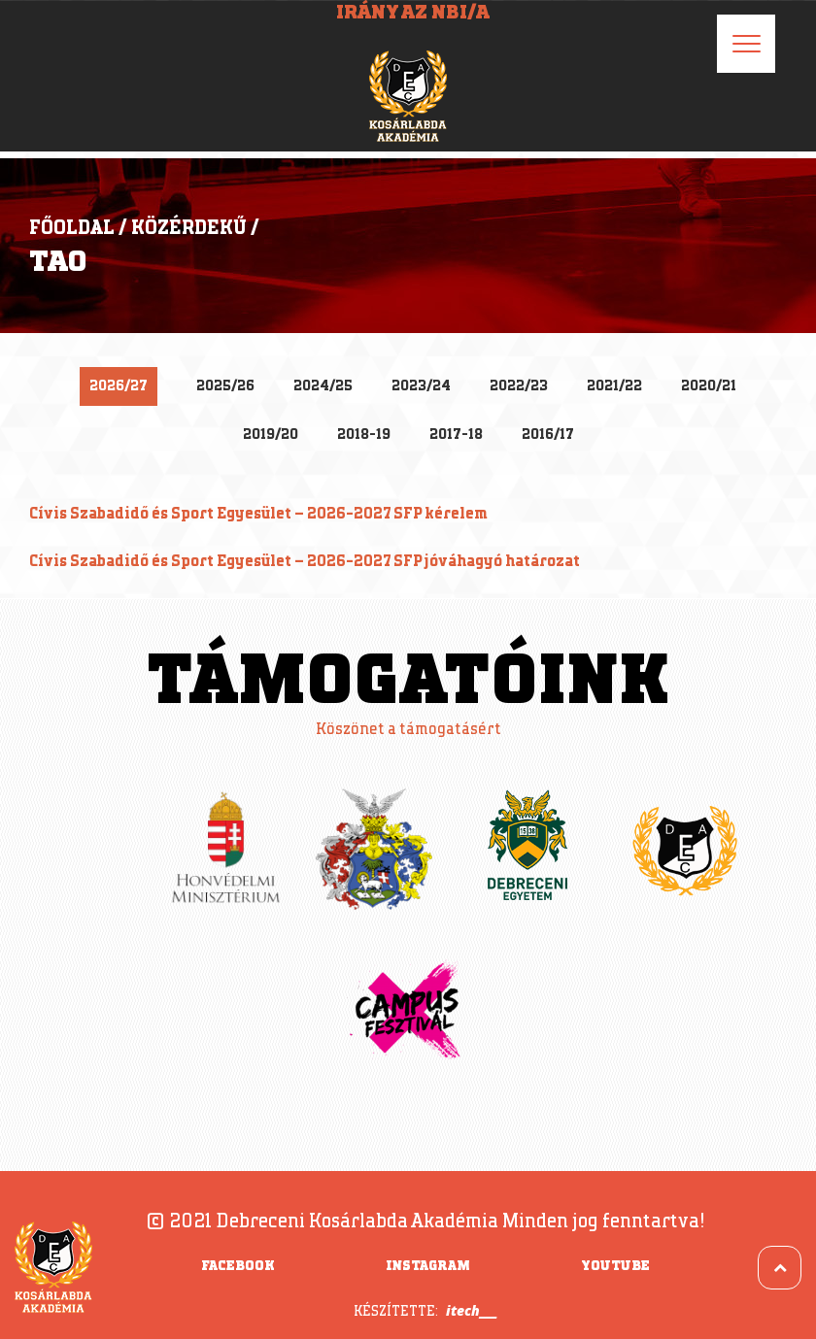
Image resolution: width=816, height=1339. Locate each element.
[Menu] (746, 44)
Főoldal (72, 228)
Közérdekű (189, 228)
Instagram (428, 1266)
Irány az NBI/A (413, 12)
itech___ (471, 1310)
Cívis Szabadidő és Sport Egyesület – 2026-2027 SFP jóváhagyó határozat (304, 561)
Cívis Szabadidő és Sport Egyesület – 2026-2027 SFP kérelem (258, 514)
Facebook (238, 1266)
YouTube (615, 1266)
